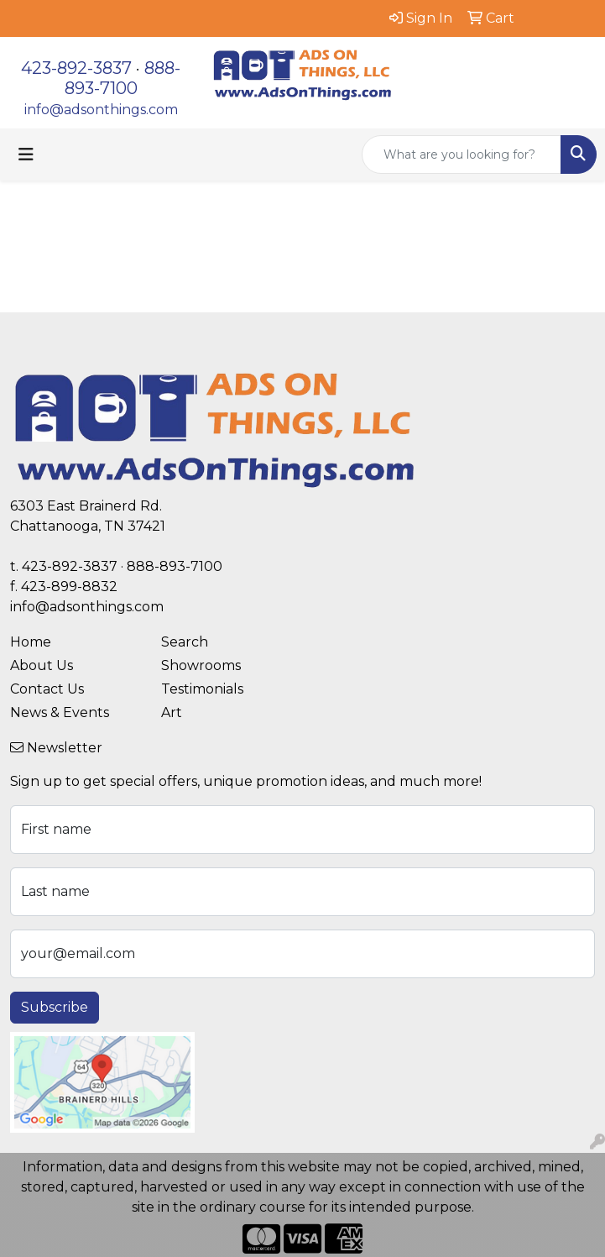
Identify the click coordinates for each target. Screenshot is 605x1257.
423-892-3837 (76, 68)
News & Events (59, 712)
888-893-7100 (123, 78)
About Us (41, 665)
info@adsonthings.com (101, 110)
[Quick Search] (461, 154)
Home (30, 642)
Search (184, 642)
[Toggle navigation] (26, 154)
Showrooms (201, 665)
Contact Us (47, 689)
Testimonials (202, 689)
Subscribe (54, 1007)
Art (171, 712)
